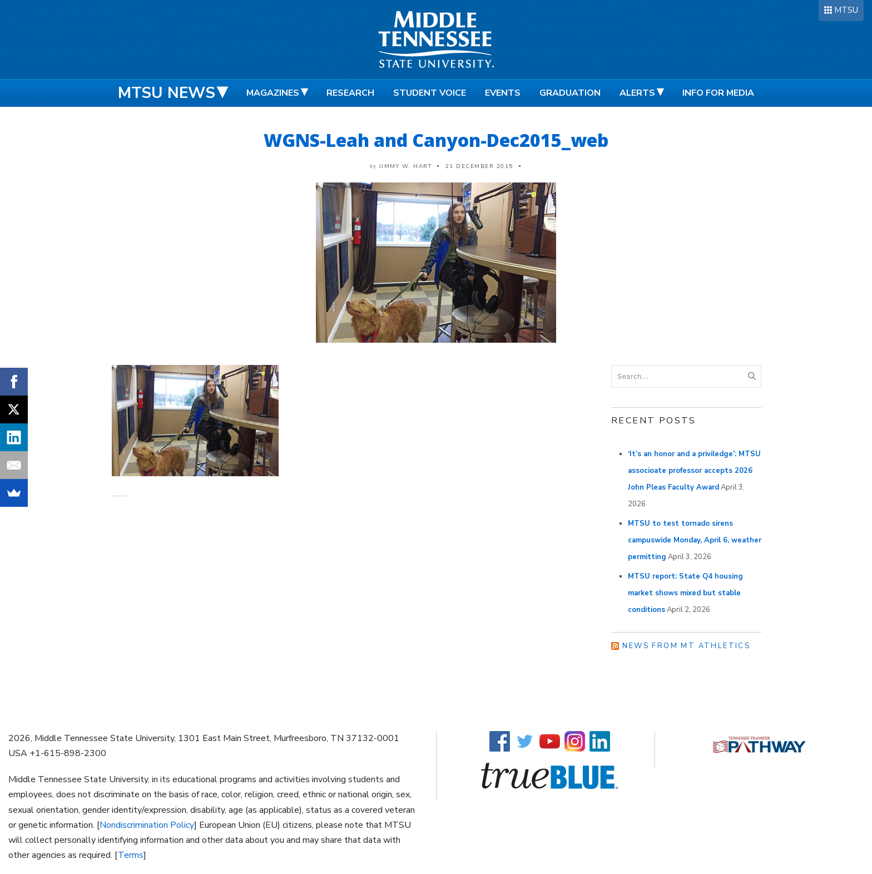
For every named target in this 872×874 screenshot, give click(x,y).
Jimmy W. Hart (405, 166)
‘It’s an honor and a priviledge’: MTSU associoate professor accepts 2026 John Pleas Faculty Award (694, 470)
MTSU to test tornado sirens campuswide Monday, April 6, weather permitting (694, 540)
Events (503, 93)
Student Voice (429, 93)
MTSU (846, 10)
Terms (130, 855)
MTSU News (166, 92)
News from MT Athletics (686, 646)
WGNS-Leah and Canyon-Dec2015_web (436, 140)
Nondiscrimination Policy (147, 825)
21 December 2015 (479, 166)
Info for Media (718, 93)
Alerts (637, 93)
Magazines (272, 93)
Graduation (570, 93)
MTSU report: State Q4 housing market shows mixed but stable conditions (685, 593)
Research (350, 93)
